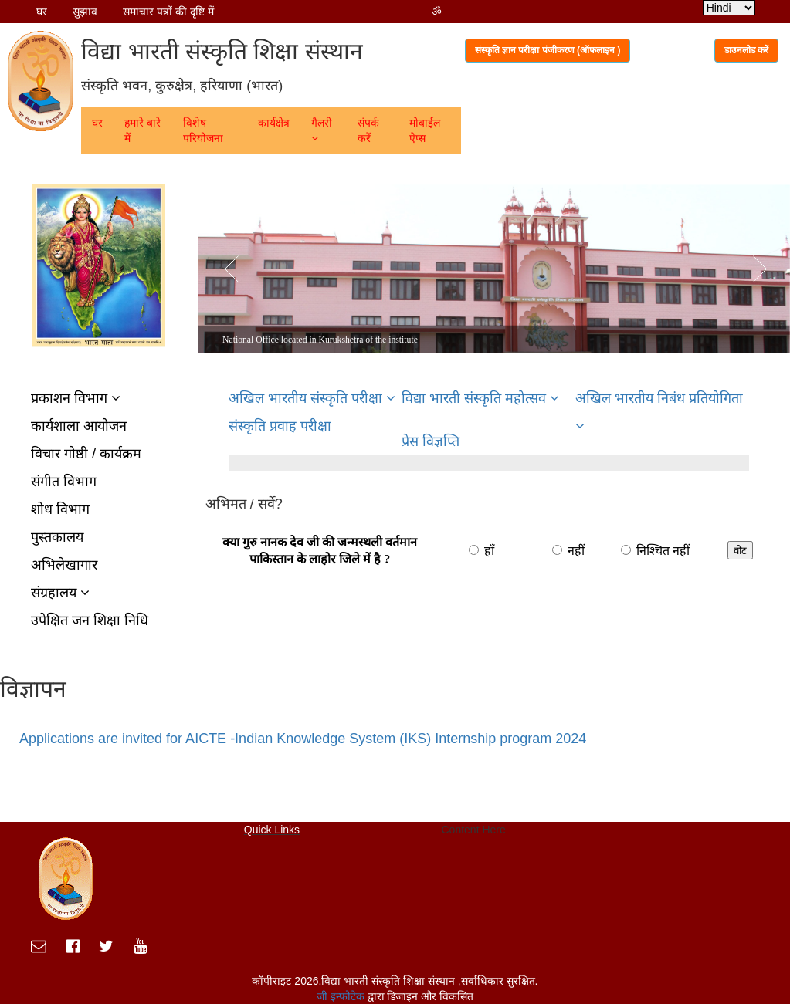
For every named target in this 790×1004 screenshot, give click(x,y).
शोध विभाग (60, 509)
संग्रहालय (60, 592)
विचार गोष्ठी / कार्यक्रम (86, 453)
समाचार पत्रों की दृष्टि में (168, 11)
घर (41, 11)
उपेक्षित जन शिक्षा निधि (89, 620)
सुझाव (85, 11)
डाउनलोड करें (746, 50)
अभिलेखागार (64, 565)
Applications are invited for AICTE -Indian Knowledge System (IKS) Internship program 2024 (302, 738)
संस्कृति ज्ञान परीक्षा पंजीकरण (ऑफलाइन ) (548, 50)
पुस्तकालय (57, 537)
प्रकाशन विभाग (75, 398)
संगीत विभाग (64, 481)
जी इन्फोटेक (342, 996)
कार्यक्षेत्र (274, 123)
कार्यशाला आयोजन (79, 426)
